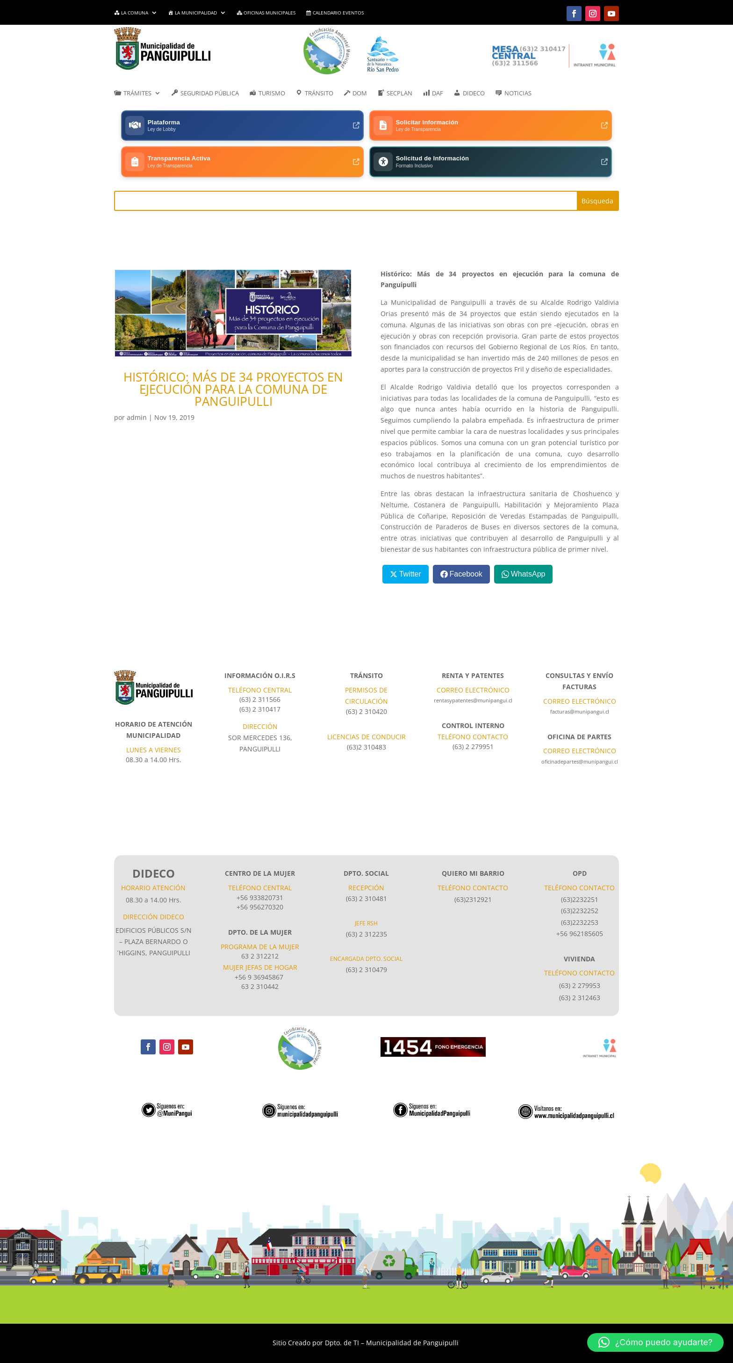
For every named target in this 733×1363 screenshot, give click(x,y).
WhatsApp (528, 539)
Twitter (410, 539)
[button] (655, 1342)
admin (137, 383)
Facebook (466, 539)
